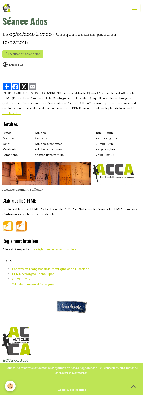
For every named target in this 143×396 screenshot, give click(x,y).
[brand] (7, 8)
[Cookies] (10, 386)
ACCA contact (15, 360)
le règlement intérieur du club (54, 249)
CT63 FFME (21, 279)
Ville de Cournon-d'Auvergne (33, 284)
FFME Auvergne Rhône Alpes (33, 274)
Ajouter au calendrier (23, 54)
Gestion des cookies (71, 390)
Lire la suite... (11, 113)
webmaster (79, 373)
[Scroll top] (133, 386)
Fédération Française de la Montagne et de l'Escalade (50, 269)
